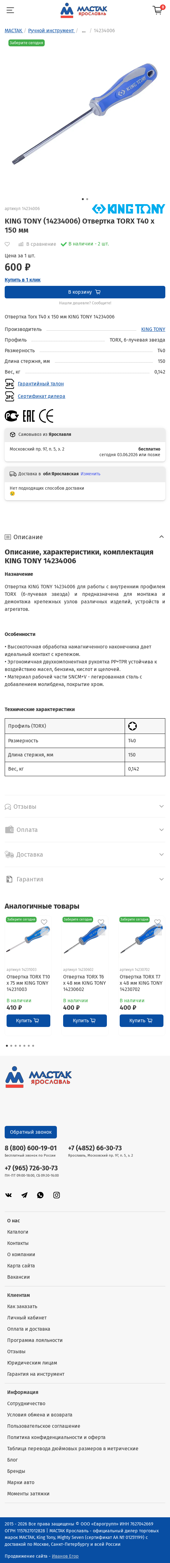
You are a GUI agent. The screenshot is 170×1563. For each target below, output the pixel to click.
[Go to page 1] (7, 1046)
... (84, 31)
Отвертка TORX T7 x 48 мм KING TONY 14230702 (141, 983)
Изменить (90, 474)
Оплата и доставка (28, 1329)
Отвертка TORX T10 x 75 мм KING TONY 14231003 (28, 983)
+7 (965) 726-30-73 (31, 1168)
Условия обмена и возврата (39, 1415)
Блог (12, 1460)
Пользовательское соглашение (43, 1426)
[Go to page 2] (11, 1046)
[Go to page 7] (33, 1046)
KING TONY (153, 329)
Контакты (18, 1243)
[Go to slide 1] (83, 199)
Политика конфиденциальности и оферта (56, 1437)
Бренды (16, 1471)
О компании (21, 1254)
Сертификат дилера (41, 396)
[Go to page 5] (24, 1046)
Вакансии (18, 1277)
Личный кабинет (27, 1318)
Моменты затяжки (28, 1494)
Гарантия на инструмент (35, 1374)
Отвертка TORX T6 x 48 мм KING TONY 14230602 (84, 983)
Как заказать (22, 1306)
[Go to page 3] (16, 1046)
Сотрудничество (26, 1403)
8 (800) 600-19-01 (31, 1148)
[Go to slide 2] (87, 199)
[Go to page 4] (20, 1046)
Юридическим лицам (32, 1363)
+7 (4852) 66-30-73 (95, 1148)
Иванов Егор (65, 1556)
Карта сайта (21, 1266)
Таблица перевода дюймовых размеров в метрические (72, 1449)
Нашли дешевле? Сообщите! (85, 303)
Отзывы (16, 1351)
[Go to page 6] (29, 1046)
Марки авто (20, 1482)
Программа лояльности (35, 1340)
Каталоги (17, 1232)
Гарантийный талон (41, 384)
